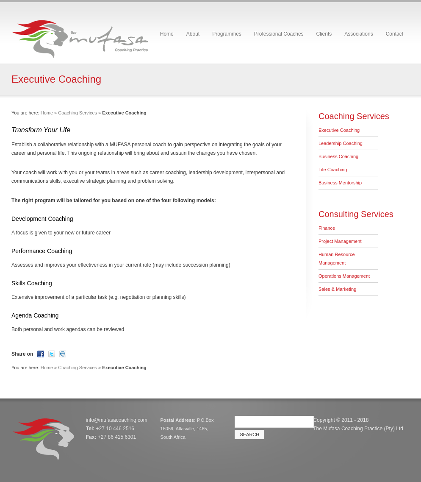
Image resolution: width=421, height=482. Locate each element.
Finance (327, 228)
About (192, 34)
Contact (394, 34)
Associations (358, 34)
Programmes (226, 34)
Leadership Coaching (341, 143)
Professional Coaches (279, 34)
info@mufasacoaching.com (116, 420)
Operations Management (344, 276)
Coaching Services (77, 112)
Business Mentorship (340, 182)
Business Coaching (338, 156)
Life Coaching (333, 169)
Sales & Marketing (337, 289)
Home (167, 34)
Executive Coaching (339, 130)
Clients (324, 34)
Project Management (340, 241)
